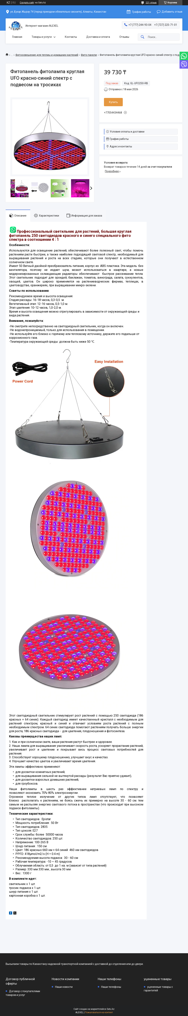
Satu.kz (110, 1009)
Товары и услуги (42, 36)
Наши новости (64, 986)
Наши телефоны (111, 986)
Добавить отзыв (172, 11)
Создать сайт (27, 2)
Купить (113, 102)
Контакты (71, 36)
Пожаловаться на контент (99, 1012)
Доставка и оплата (98, 36)
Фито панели (89, 54)
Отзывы (124, 36)
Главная (17, 36)
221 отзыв (151, 2)
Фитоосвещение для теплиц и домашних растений (46, 54)
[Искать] (142, 37)
